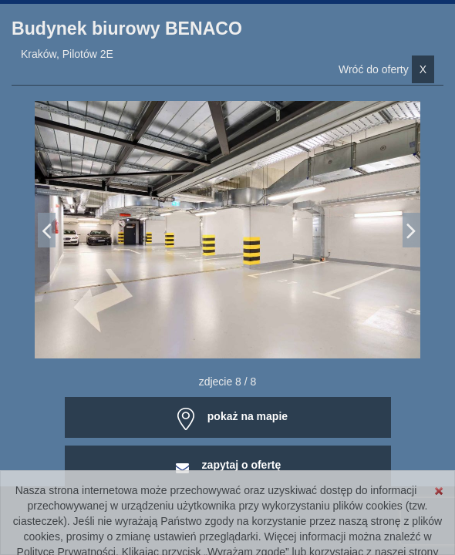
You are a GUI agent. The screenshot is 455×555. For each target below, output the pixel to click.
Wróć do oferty (386, 69)
